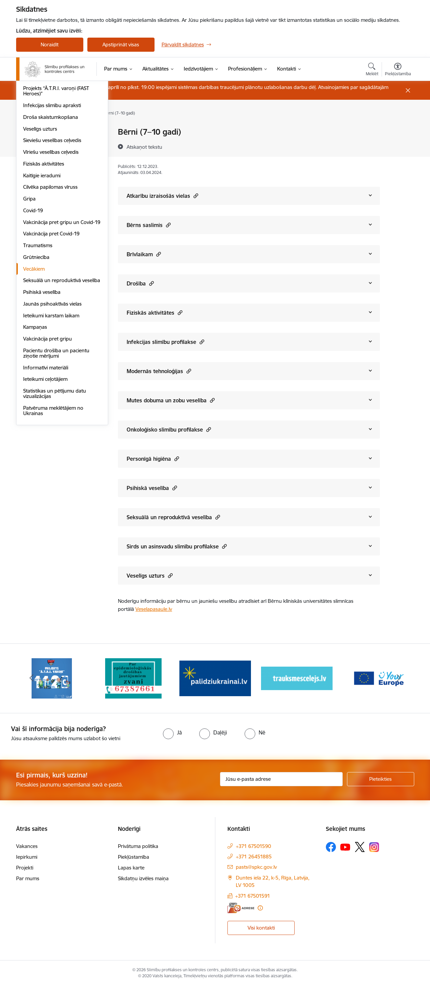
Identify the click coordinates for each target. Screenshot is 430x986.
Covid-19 (33, 301)
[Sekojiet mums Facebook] (331, 847)
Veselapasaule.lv (153, 609)
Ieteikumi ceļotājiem (45, 469)
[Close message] (407, 90)
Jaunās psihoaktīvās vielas (52, 394)
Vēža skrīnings (39, 144)
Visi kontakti (261, 928)
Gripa (29, 289)
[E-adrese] (240, 907)
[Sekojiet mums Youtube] (345, 847)
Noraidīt (49, 44)
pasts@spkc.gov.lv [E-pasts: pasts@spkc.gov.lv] (256, 867)
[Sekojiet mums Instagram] (374, 847)
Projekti (24, 867)
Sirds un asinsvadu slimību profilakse (177, 546)
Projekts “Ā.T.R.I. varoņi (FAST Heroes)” (56, 181)
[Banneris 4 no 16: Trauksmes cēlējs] (297, 678)
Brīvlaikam (144, 254)
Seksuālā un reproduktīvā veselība (61, 371)
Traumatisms (37, 336)
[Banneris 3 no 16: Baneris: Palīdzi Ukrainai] (215, 678)
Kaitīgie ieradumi (41, 266)
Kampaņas (35, 417)
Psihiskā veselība (41, 382)
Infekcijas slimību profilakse (165, 341)
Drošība (140, 283)
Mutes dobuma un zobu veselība (171, 400)
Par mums (27, 878)
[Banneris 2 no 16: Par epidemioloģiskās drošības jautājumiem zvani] (133, 678)
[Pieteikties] (380, 779)
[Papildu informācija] (260, 907)
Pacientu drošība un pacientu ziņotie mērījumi (56, 444)
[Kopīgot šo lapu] (397, 146)
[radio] (172, 732)
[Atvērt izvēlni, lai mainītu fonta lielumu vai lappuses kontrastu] (398, 70)
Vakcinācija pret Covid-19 (51, 324)
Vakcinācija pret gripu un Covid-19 (61, 313)
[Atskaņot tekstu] (144, 147)
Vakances (27, 846)
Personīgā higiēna (153, 458)
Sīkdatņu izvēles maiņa (143, 878)
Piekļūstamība (133, 857)
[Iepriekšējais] (31, 678)
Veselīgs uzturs (40, 219)
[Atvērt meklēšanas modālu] (372, 70)
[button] (195, 195)
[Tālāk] (398, 678)
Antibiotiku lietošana (46, 167)
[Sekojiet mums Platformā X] (360, 847)
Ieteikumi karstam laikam (51, 406)
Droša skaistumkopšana (50, 208)
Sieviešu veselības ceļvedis (52, 231)
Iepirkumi (26, 857)
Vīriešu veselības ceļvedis (51, 242)
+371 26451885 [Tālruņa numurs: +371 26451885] (254, 856)
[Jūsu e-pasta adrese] (281, 779)
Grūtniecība (36, 348)
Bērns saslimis (149, 224)
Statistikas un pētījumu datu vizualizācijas (54, 484)
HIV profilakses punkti (48, 155)
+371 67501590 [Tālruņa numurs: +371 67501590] (253, 846)
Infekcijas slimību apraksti (52, 196)
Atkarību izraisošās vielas (162, 195)
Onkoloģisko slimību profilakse (169, 429)
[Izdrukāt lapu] (397, 129)
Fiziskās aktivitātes (43, 254)
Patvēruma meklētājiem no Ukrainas (53, 501)
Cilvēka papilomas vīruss (50, 277)
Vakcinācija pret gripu (47, 429)
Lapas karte (131, 867)
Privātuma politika (138, 846)
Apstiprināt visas (120, 44)
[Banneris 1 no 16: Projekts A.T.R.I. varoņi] (52, 678)
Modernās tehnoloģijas (159, 370)
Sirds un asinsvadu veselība (54, 132)
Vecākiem (34, 359)
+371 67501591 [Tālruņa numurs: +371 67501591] (252, 896)
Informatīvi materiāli (45, 458)
